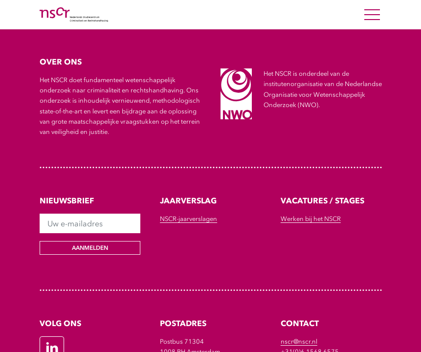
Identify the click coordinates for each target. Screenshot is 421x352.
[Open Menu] (372, 14)
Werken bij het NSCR (311, 218)
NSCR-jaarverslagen (188, 218)
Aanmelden (90, 247)
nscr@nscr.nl (299, 341)
